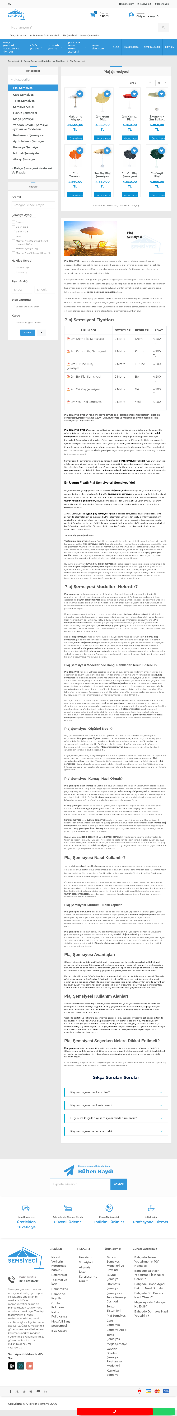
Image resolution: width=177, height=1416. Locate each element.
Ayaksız (20, 227)
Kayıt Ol (154, 19)
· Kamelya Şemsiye (25, 153)
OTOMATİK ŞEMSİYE (55, 53)
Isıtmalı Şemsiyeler (89, 41)
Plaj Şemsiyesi (70, 41)
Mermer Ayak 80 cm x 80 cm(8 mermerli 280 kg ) (32, 248)
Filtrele (27, 338)
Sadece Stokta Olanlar (27, 312)
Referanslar (59, 1280)
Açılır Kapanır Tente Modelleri (44, 41)
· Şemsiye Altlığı (23, 112)
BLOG (116, 52)
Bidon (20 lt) (22, 232)
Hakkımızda (59, 1294)
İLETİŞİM (169, 52)
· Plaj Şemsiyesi (22, 93)
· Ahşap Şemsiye (23, 165)
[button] (140, 88)
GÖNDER (119, 1190)
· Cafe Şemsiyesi (23, 100)
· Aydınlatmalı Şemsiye (28, 147)
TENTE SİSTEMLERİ (100, 53)
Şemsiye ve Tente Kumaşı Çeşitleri (116, 1303)
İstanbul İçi (21, 278)
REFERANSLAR (152, 52)
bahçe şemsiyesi (33, 1298)
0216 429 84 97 (30, 1286)
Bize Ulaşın (59, 1336)
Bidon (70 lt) (22, 237)
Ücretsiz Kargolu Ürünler (28, 328)
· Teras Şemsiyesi (23, 106)
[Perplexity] (20, 1371)
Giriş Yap (142, 19)
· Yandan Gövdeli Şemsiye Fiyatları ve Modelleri (30, 133)
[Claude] (29, 1371)
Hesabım (85, 1263)
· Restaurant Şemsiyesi (28, 141)
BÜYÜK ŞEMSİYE (36, 53)
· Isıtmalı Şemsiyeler (26, 159)
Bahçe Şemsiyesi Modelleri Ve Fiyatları (32, 176)
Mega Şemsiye (117, 1349)
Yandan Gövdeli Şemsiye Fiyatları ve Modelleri (114, 1363)
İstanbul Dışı (22, 273)
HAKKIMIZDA (131, 52)
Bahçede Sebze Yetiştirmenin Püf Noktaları (146, 1267)
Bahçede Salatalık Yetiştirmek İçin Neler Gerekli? (149, 1280)
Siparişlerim (87, 1268)
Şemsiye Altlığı (117, 1335)
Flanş (18, 242)
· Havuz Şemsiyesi (24, 118)
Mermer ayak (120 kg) (27, 254)
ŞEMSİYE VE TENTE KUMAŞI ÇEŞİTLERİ (77, 53)
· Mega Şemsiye (23, 124)
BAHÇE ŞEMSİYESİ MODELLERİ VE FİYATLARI (14, 53)
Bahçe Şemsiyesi (18, 41)
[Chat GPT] (11, 1371)
